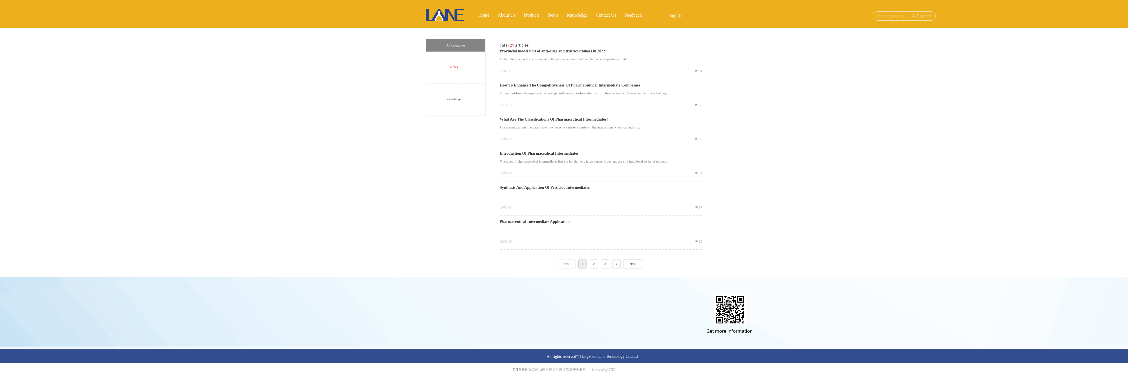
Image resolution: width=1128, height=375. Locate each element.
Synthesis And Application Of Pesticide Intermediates (545, 188)
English (674, 15)
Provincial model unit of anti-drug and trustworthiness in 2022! (553, 51)
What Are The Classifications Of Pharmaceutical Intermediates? (554, 119)
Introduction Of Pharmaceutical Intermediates (539, 154)
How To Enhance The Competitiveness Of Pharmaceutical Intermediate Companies (570, 85)
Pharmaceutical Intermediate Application (535, 222)
